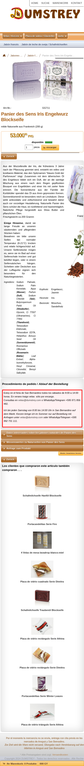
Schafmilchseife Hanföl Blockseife (42, 495)
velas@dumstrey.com (29, 400)
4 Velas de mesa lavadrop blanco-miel (42, 552)
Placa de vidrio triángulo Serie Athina (42, 724)
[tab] (42, 434)
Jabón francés (34, 55)
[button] (50, 148)
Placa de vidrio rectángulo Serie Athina (42, 638)
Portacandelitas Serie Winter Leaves (42, 696)
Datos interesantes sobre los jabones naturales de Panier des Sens (41, 434)
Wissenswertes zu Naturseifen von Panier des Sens (36, 442)
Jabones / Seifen (18, 55)
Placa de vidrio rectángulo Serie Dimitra (42, 667)
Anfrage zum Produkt (19, 448)
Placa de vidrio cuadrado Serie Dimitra (42, 581)
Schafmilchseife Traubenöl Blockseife (42, 610)
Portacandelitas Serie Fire (42, 524)
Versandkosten (60, 754)
